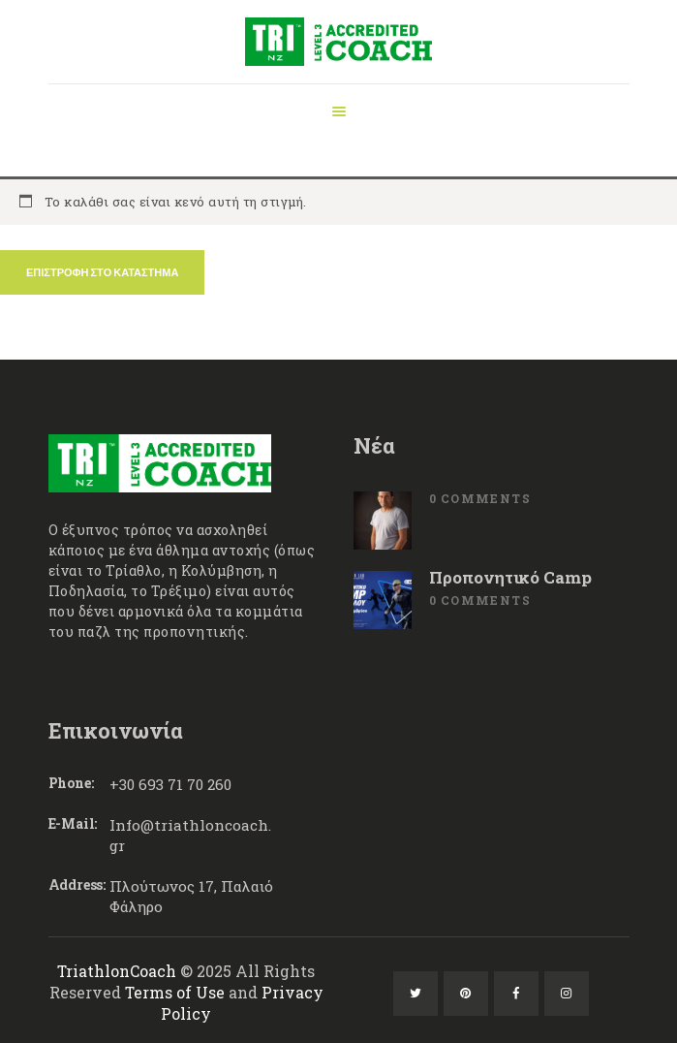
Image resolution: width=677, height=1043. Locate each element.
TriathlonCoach (116, 971)
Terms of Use (175, 992)
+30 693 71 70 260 (170, 784)
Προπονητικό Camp (510, 577)
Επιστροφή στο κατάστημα (102, 272)
